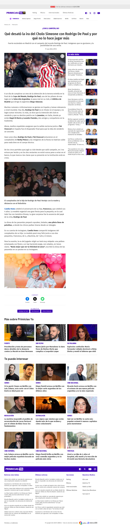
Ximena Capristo (26, 18)
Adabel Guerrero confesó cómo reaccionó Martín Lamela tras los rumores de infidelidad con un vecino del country (18, 512)
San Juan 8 (86, 492)
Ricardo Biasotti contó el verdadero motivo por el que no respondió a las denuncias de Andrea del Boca (18, 499)
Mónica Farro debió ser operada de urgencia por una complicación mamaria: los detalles (18, 478)
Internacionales (54, 13)
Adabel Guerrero (58, 18)
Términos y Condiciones (11, 521)
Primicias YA (7, 24)
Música (42, 13)
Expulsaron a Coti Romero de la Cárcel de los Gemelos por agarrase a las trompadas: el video (18, 483)
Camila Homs (9, 209)
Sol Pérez (74, 18)
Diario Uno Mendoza (89, 489)
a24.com (76, 7)
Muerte (81, 18)
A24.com (85, 478)
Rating (34, 13)
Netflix (66, 18)
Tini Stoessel (35, 311)
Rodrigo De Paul (23, 311)
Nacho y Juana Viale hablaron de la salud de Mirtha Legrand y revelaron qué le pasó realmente (19, 488)
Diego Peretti (37, 18)
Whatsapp (42, 300)
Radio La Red (87, 485)
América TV (86, 482)
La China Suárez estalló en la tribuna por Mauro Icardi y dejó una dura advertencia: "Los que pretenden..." (18, 493)
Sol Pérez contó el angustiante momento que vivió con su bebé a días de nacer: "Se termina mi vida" (49, 506)
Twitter (35, 300)
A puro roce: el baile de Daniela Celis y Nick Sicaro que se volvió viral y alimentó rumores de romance (50, 485)
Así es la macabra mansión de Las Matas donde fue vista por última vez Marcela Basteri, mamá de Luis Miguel (19, 506)
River (87, 18)
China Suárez (47, 18)
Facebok (27, 300)
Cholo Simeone (47, 311)
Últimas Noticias (68, 13)
